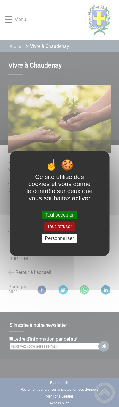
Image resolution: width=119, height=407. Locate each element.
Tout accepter (59, 214)
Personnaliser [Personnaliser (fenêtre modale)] (59, 238)
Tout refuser (59, 226)
